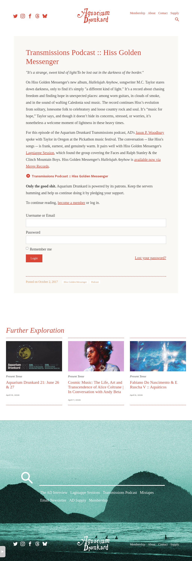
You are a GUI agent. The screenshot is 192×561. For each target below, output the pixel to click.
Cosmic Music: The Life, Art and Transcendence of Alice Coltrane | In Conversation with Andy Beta (96, 387)
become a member (71, 203)
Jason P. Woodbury (150, 132)
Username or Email (40, 215)
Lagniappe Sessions (85, 492)
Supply (174, 13)
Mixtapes (147, 492)
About (151, 13)
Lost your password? (150, 258)
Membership (137, 13)
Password (33, 232)
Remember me (41, 249)
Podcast (95, 282)
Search (177, 19)
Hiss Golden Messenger (75, 282)
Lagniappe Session (40, 153)
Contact (163, 13)
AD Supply (77, 500)
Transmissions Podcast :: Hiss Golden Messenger (70, 176)
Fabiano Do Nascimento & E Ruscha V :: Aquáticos (153, 384)
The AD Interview (54, 492)
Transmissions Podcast (120, 492)
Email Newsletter (53, 500)
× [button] (2, 551)
